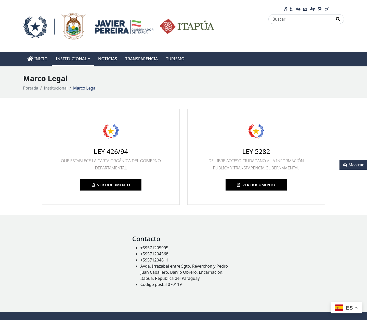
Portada (30, 88)
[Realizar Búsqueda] (338, 19)
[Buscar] (300, 19)
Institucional (56, 88)
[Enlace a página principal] (119, 25)
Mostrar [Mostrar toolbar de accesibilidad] (353, 165)
